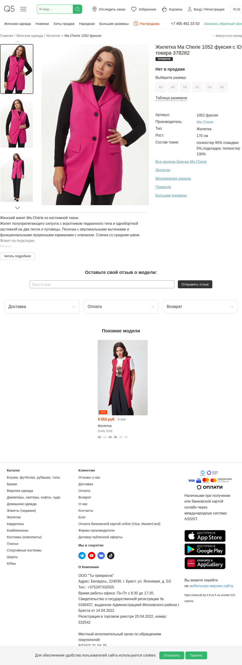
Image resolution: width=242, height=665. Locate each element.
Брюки (12, 484)
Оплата (84, 491)
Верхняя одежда (20, 491)
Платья (12, 544)
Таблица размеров (171, 98)
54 (210, 87)
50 (185, 87)
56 (222, 87)
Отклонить (172, 655)
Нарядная (87, 24)
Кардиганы (15, 524)
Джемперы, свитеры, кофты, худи (33, 497)
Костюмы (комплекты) (24, 537)
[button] (17, 42)
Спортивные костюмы (24, 550)
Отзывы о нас (89, 477)
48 (173, 87)
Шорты (12, 557)
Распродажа (146, 23)
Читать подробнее (17, 256)
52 (197, 87)
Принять (196, 655)
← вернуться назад (226, 35)
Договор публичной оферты (100, 537)
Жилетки (14, 517)
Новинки (42, 24)
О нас (82, 504)
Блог (82, 517)
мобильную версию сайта (211, 586)
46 (160, 87)
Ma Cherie (205, 122)
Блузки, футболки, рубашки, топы (33, 477)
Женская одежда (17, 24)
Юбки (11, 563)
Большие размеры (114, 24)
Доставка (85, 484)
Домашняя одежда (22, 504)
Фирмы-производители (96, 530)
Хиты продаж (63, 24)
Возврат (84, 497)
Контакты (85, 510)
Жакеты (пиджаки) (21, 510)
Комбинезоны (18, 530)
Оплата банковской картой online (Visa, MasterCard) (119, 524)
